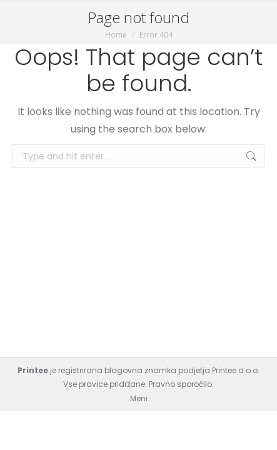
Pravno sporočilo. (181, 384)
